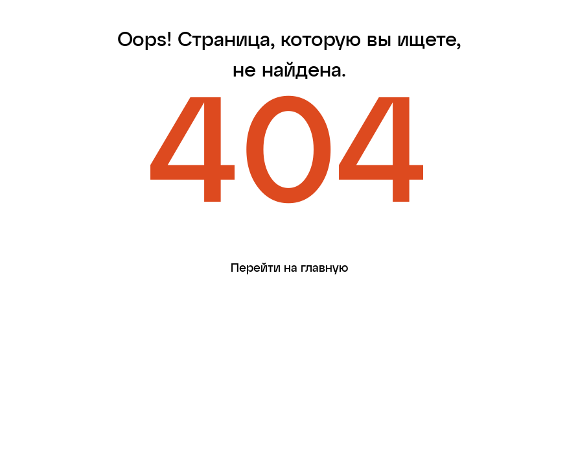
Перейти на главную (290, 268)
